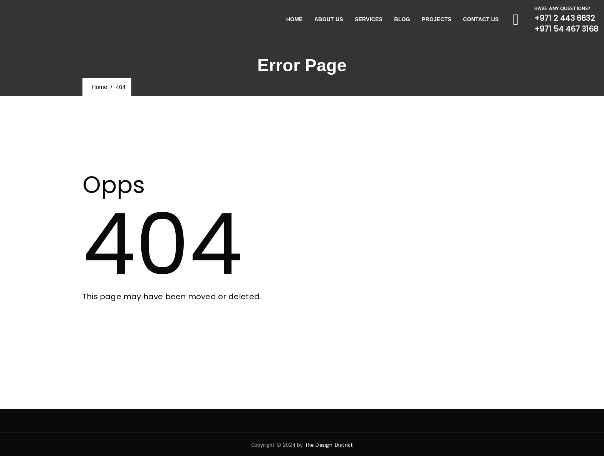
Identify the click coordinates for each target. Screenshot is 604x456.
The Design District (329, 444)
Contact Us (481, 19)
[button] (115, 327)
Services (369, 19)
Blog (402, 19)
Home (294, 19)
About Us (328, 19)
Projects (436, 19)
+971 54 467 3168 (566, 28)
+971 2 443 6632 (564, 18)
